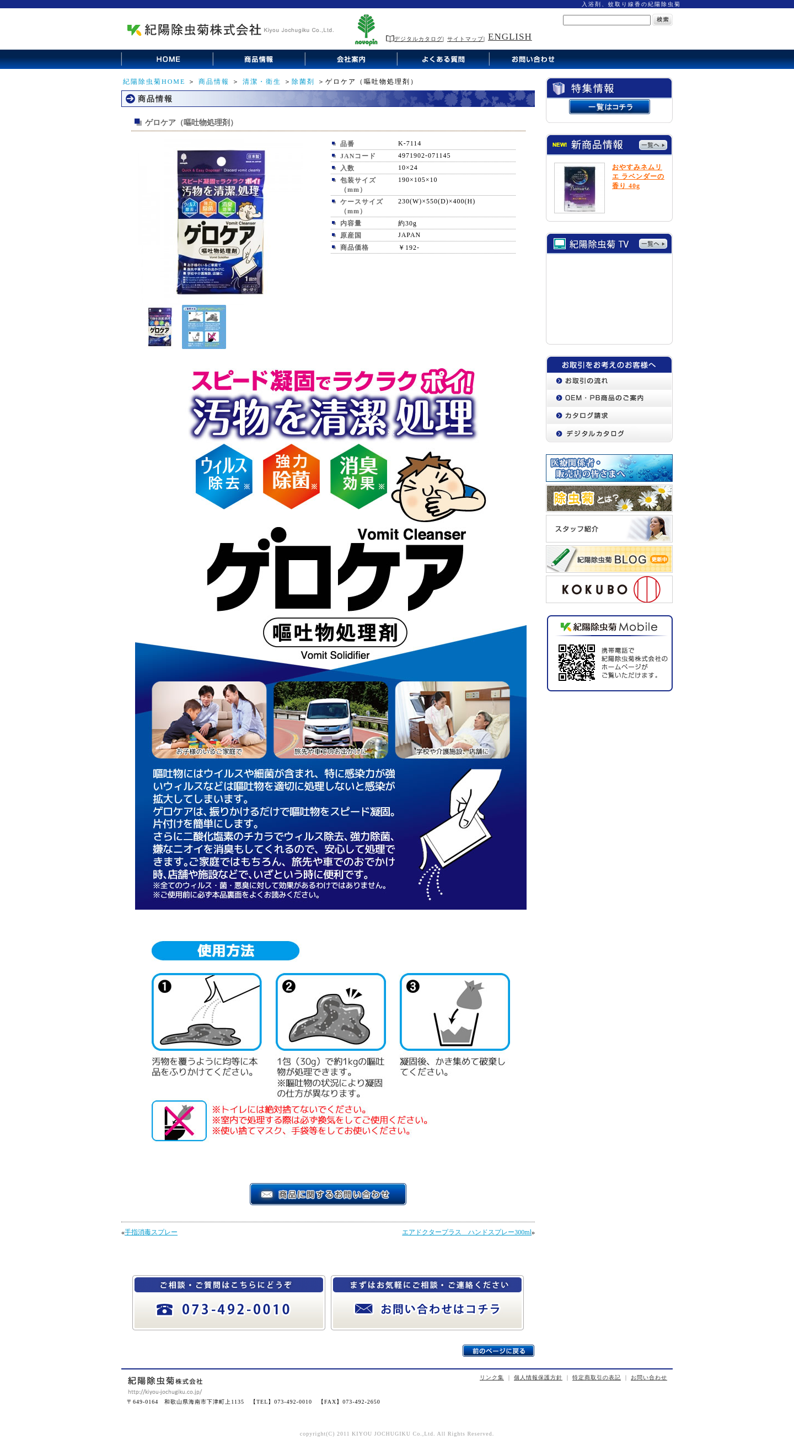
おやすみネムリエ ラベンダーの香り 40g (638, 176)
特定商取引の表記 (596, 1377)
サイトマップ (465, 39)
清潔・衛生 (262, 81)
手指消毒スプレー (151, 1232)
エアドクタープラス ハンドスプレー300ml (467, 1232)
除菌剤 (303, 81)
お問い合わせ (649, 1377)
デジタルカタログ (414, 39)
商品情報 (213, 81)
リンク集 (492, 1377)
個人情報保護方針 (538, 1377)
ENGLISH (510, 36)
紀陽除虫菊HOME (154, 81)
